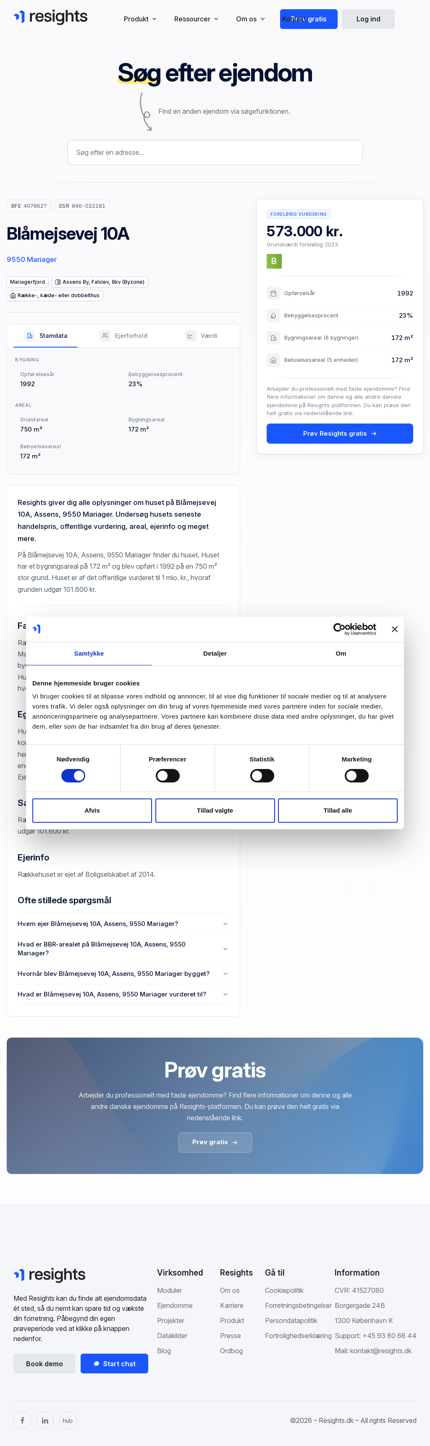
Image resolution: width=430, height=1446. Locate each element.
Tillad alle (337, 810)
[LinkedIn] (45, 1420)
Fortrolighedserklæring (298, 1335)
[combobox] (215, 152)
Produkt (232, 1320)
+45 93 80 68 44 (389, 1335)
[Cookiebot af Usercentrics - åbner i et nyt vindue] (339, 629)
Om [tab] (341, 653)
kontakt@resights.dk (381, 1351)
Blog (164, 1351)
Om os (230, 1290)
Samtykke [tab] (89, 653)
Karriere (232, 1305)
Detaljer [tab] (215, 653)
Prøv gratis (309, 19)
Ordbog (231, 1351)
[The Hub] (67, 1420)
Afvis (92, 810)
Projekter (170, 1320)
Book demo (44, 1364)
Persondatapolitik (291, 1320)
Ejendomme (175, 1305)
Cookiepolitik (284, 1290)
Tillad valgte (215, 810)
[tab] (45, 336)
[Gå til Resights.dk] (50, 17)
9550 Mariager (32, 259)
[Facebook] (22, 1420)
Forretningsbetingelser (298, 1305)
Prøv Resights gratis (340, 433)
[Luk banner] (395, 629)
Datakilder (172, 1335)
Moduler (169, 1290)
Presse (230, 1335)
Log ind (368, 19)
